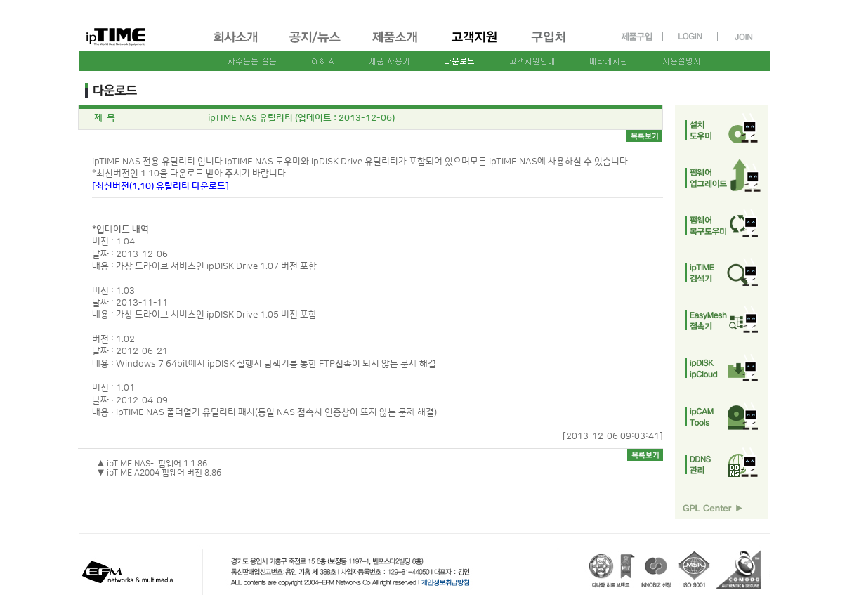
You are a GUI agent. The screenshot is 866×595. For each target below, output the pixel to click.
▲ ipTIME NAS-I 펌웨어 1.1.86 (152, 464)
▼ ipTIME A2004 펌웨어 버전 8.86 (159, 473)
